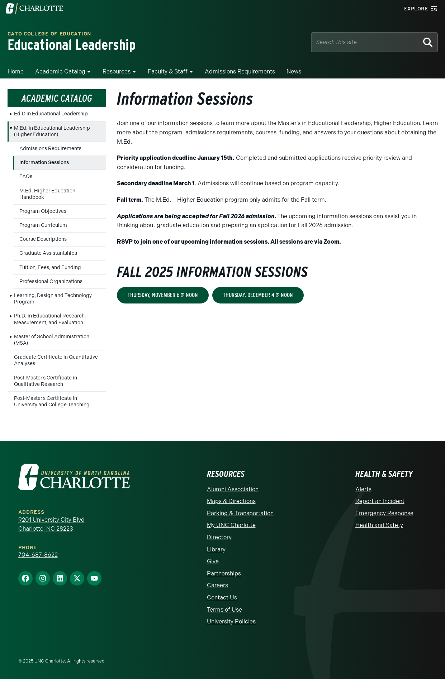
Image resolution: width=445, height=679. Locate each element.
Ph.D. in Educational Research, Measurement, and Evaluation (50, 319)
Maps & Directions (231, 501)
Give (213, 561)
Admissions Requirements (240, 71)
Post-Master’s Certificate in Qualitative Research (45, 381)
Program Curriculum (43, 225)
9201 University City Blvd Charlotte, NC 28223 (51, 524)
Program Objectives (42, 211)
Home (16, 71)
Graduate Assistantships (48, 253)
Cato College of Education (49, 34)
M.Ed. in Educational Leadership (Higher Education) (52, 131)
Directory (219, 537)
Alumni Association (233, 489)
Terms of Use (224, 609)
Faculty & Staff (168, 71)
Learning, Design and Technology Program (53, 298)
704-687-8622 (38, 554)
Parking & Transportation (240, 513)
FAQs (25, 176)
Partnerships (224, 573)
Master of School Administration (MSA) (51, 340)
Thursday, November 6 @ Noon (163, 295)
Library (216, 549)
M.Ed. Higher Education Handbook (47, 194)
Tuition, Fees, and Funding (50, 267)
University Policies (231, 621)
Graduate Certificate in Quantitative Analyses (56, 360)
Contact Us (222, 597)
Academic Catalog (60, 71)
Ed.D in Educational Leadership (51, 114)
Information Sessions (44, 162)
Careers (217, 585)
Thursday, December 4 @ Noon (258, 295)
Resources (117, 71)
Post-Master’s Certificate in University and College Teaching (52, 401)
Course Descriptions (43, 239)
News (294, 71)
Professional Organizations (50, 281)
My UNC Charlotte (231, 525)
